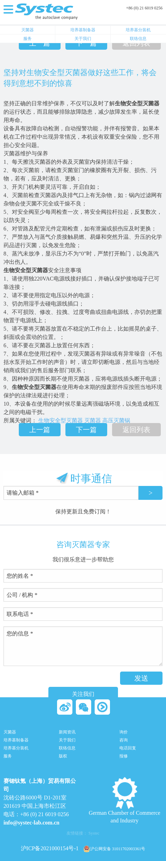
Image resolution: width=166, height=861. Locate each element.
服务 (27, 38)
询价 (123, 732)
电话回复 (127, 748)
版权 (63, 756)
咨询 (123, 740)
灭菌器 (27, 29)
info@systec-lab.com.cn (31, 823)
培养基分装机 (138, 29)
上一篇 (39, 43)
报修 (123, 756)
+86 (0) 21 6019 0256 (144, 8)
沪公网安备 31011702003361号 (114, 848)
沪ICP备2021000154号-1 (50, 848)
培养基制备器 (82, 29)
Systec (93, 833)
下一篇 (86, 43)
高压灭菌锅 (116, 420)
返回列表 (136, 43)
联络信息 (138, 38)
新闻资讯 (67, 732)
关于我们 (82, 38)
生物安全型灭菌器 (60, 420)
